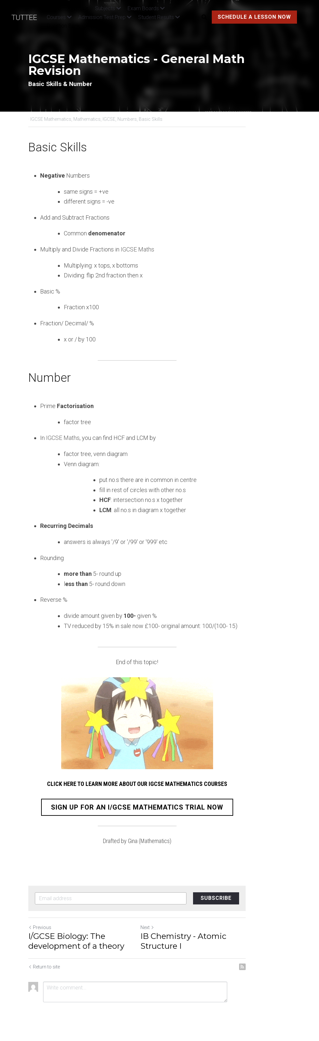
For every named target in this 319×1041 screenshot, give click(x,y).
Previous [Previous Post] (40, 927)
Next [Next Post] (170, 927)
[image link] (27, 16)
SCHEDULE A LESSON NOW (253, 17)
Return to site (44, 966)
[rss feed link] (287, 967)
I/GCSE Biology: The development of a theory (78, 941)
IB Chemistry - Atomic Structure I (225, 941)
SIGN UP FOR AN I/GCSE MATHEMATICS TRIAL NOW (159, 807)
